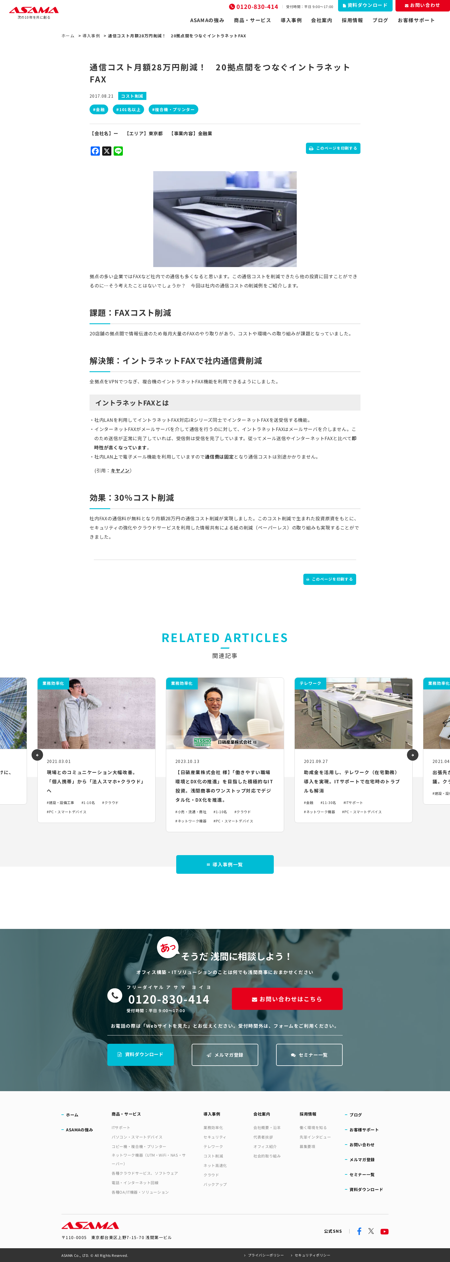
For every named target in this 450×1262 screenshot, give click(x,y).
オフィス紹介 (265, 1146)
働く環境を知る (313, 1127)
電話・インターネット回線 (135, 1182)
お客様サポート (416, 20)
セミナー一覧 (309, 1054)
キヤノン (120, 470)
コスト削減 (213, 1156)
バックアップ (215, 1184)
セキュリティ (215, 1137)
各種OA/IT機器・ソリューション (140, 1192)
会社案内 (322, 20)
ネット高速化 (215, 1165)
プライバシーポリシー (266, 1255)
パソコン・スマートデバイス (137, 1137)
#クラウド (110, 802)
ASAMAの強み (207, 20)
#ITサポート (353, 802)
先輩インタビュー (315, 1137)
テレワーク (213, 1146)
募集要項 (307, 1146)
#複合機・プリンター (173, 109)
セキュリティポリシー (313, 1255)
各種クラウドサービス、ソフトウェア (145, 1173)
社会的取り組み (267, 1156)
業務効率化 (213, 1127)
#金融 (99, 109)
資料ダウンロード (141, 1054)
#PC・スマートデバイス (66, 811)
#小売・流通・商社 (190, 811)
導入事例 (291, 20)
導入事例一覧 (225, 864)
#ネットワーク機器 (190, 820)
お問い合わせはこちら (287, 999)
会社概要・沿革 (267, 1127)
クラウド (211, 1175)
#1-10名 (88, 802)
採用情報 (352, 20)
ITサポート (121, 1127)
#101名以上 (128, 109)
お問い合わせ (362, 1144)
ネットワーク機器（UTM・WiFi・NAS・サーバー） (149, 1159)
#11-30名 (328, 802)
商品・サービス (252, 20)
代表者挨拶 (263, 1137)
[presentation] (37, 755)
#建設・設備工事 (60, 802)
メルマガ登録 (225, 1054)
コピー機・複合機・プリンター (139, 1146)
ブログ (381, 20)
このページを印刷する (333, 148)
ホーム (68, 35)
